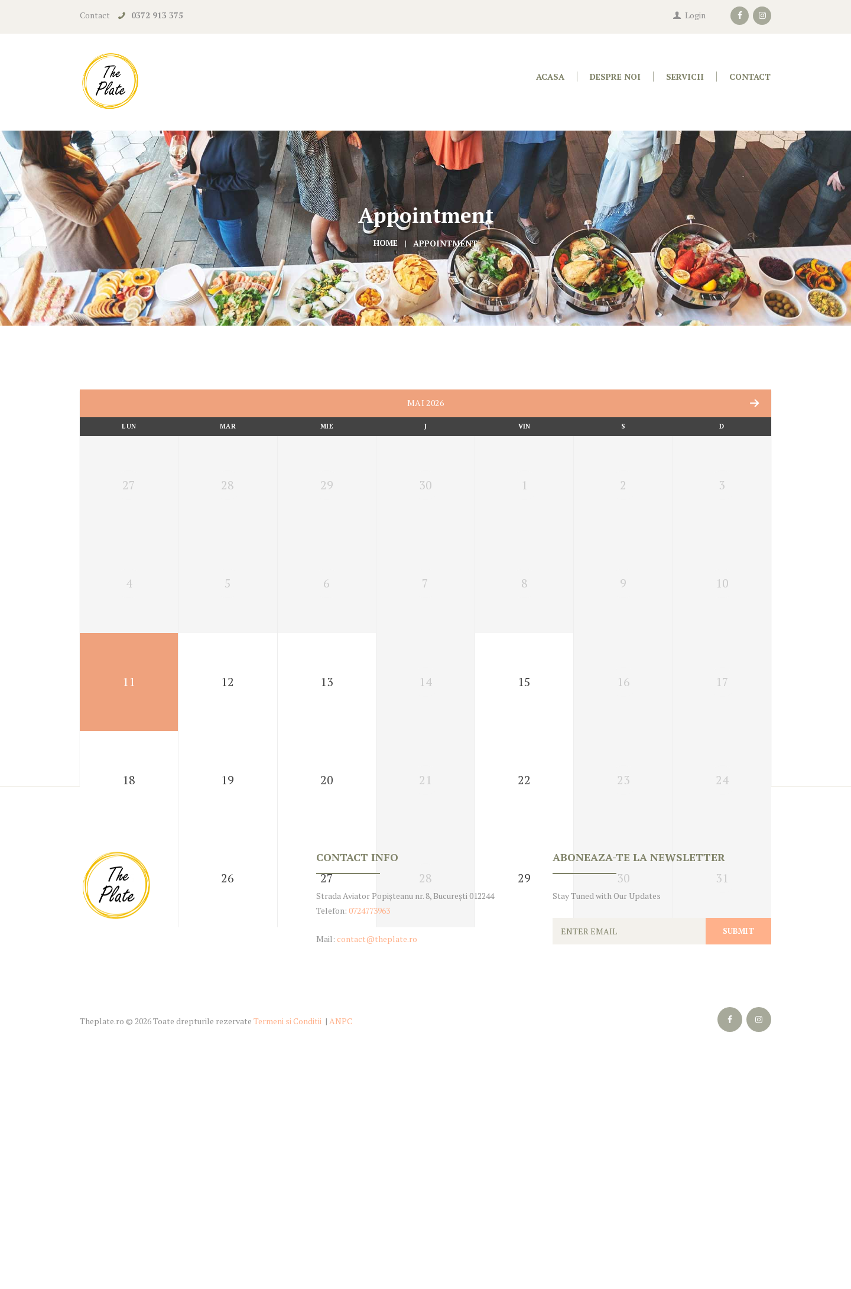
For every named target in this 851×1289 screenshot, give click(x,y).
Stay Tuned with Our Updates (607, 1118)
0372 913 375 (157, 15)
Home (385, 243)
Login (695, 15)
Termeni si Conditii (287, 1243)
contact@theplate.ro (377, 1161)
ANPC (340, 1243)
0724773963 (369, 1133)
